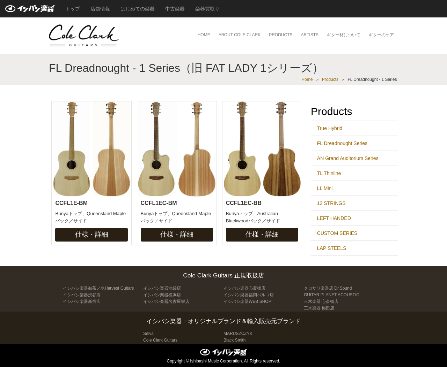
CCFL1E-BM (71, 203)
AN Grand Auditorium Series (348, 158)
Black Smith (235, 340)
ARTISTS (309, 34)
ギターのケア (381, 34)
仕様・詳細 (91, 234)
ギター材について (343, 34)
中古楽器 (175, 9)
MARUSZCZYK (238, 333)
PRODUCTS (280, 34)
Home (307, 79)
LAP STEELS (331, 248)
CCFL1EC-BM (159, 203)
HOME (204, 34)
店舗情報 (100, 9)
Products (330, 79)
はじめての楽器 (137, 9)
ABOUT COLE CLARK (240, 34)
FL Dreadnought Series (342, 143)
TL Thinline (329, 173)
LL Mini (325, 188)
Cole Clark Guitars (160, 340)
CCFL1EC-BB (244, 203)
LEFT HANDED (334, 218)
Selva (148, 333)
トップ (72, 9)
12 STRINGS (331, 203)
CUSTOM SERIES (337, 233)
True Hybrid (330, 128)
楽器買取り (207, 9)
